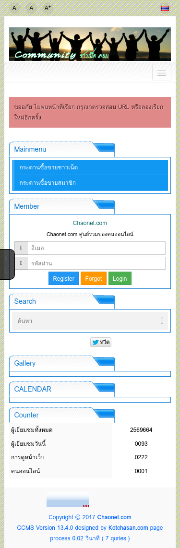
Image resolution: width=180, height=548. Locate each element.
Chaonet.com (114, 517)
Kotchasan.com (128, 527)
